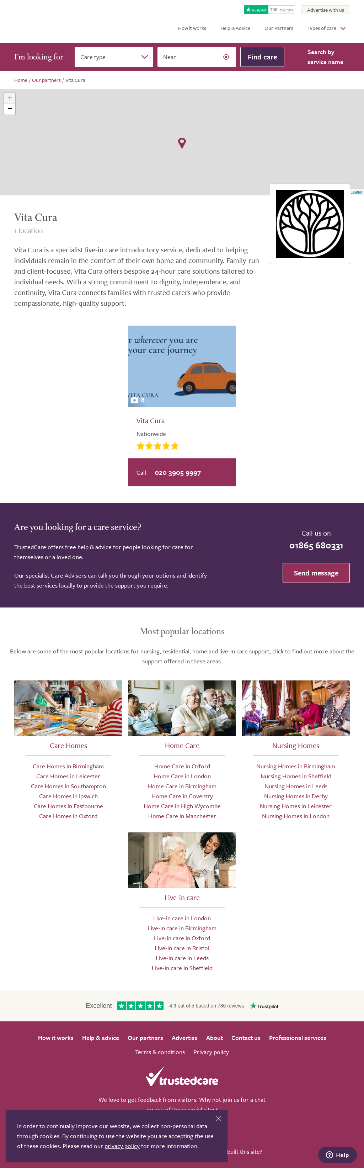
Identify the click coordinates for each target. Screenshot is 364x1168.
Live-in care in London (182, 918)
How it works (192, 28)
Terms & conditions (160, 1051)
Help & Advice (235, 28)
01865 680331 (316, 545)
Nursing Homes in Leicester (296, 805)
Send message (316, 573)
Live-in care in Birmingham (182, 928)
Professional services (297, 1037)
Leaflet (356, 192)
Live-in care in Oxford (182, 937)
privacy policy (122, 1145)
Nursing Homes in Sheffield (296, 776)
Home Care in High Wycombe (182, 805)
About (214, 1037)
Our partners (145, 1037)
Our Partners (278, 28)
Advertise (185, 1037)
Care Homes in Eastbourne (68, 805)
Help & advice (100, 1037)
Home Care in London (182, 776)
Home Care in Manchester (182, 815)
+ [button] (9, 98)
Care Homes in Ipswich (68, 795)
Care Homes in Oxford (68, 815)
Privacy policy (211, 1051)
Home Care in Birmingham (182, 786)
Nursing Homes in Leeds (295, 786)
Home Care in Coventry (182, 795)
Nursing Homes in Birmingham (295, 766)
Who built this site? (237, 1151)
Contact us (246, 1037)
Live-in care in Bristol (182, 947)
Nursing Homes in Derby (296, 795)
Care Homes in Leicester (68, 776)
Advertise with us (325, 10)
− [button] (9, 109)
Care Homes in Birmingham (68, 766)
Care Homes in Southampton (68, 786)
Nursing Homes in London (296, 815)
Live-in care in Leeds (182, 957)
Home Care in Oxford (182, 766)
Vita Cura (150, 420)
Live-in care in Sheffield (182, 967)
